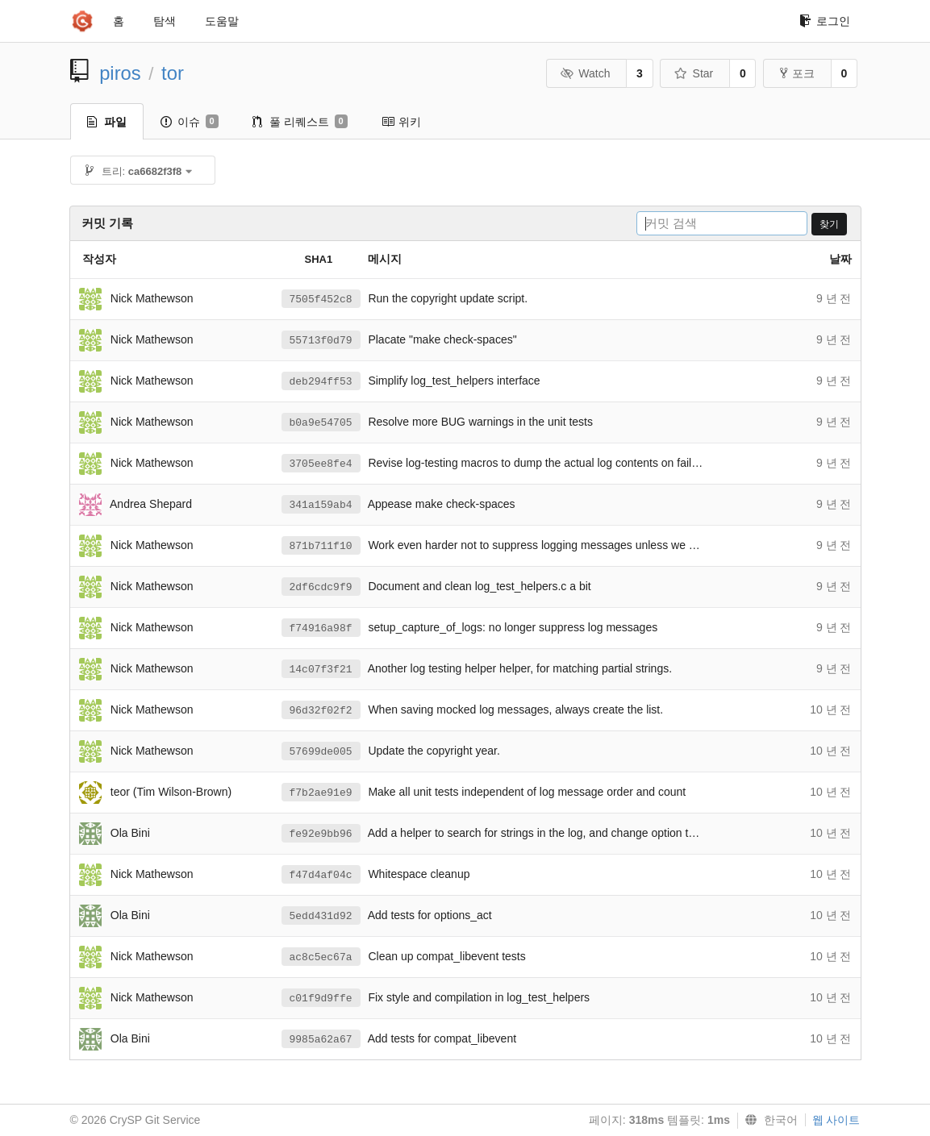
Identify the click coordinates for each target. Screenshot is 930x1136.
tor (172, 73)
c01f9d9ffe (321, 998)
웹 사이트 (836, 1119)
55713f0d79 (321, 341)
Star (693, 73)
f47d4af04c (321, 875)
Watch (586, 73)
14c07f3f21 (321, 670)
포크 (797, 73)
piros (120, 73)
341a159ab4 (321, 505)
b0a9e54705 (321, 423)
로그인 (824, 21)
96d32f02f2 (321, 711)
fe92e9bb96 (321, 834)
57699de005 (321, 752)
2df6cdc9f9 (321, 587)
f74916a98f (321, 628)
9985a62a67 (321, 1040)
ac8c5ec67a (321, 957)
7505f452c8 (321, 299)
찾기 (829, 224)
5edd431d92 (321, 916)
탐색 (164, 21)
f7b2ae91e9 (321, 793)
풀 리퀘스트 (300, 121)
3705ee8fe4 (321, 464)
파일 (107, 121)
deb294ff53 (321, 382)
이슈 (190, 121)
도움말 (222, 21)
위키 (401, 121)
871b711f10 (321, 546)
